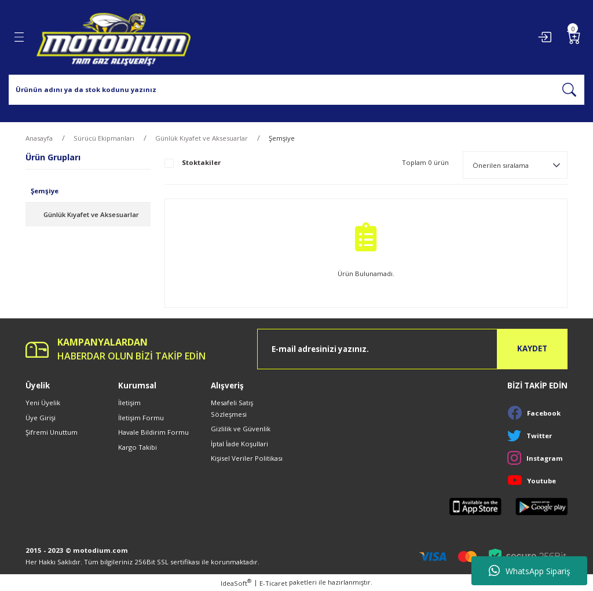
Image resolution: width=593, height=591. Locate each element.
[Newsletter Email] (412, 349)
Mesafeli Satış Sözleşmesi (232, 408)
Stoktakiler (201, 162)
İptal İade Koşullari (239, 443)
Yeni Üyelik (42, 402)
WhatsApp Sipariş (529, 570)
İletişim (129, 402)
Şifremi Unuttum (51, 432)
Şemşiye (282, 138)
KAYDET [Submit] (532, 348)
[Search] (296, 90)
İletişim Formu (141, 417)
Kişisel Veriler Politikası (247, 458)
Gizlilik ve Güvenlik (240, 428)
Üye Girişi (40, 417)
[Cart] (573, 37)
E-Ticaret (273, 583)
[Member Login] (544, 37)
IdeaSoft (236, 583)
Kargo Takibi (137, 447)
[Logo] (113, 37)
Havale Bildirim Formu (153, 432)
